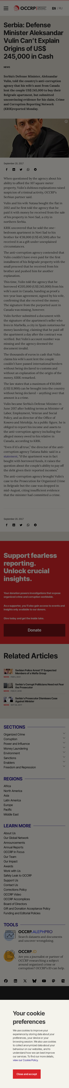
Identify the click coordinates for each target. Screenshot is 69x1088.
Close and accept (27, 1074)
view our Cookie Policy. (25, 1060)
